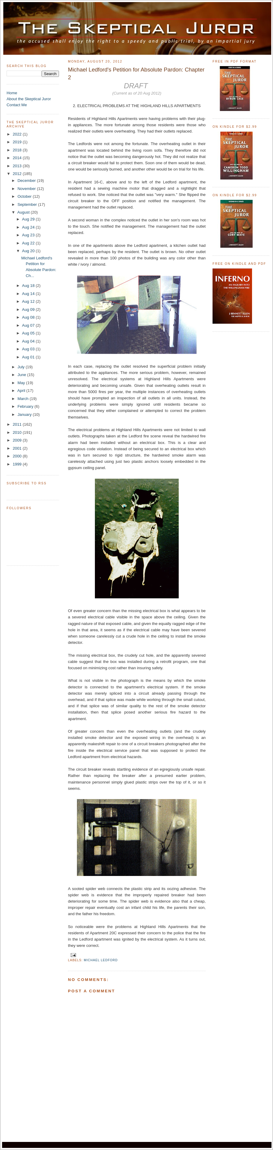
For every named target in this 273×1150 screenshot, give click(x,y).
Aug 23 (29, 235)
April (21, 390)
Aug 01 (29, 357)
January (25, 414)
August (24, 212)
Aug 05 (29, 333)
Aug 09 (29, 309)
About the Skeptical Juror (29, 99)
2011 (17, 424)
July (21, 367)
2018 (17, 150)
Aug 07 (29, 325)
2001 (17, 448)
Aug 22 (29, 243)
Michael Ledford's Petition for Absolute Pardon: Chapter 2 (136, 73)
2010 (17, 432)
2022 (17, 134)
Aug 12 (29, 301)
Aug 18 (29, 285)
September (27, 204)
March (23, 398)
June (22, 374)
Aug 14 (29, 293)
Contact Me (17, 105)
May (21, 383)
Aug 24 (29, 227)
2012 (17, 173)
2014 (17, 158)
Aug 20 (29, 251)
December (27, 180)
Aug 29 (29, 219)
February (25, 406)
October (25, 196)
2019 (17, 142)
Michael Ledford (101, 960)
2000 (17, 456)
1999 (17, 464)
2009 (17, 440)
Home (12, 93)
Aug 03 (29, 349)
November (27, 188)
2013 (17, 166)
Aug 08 (29, 317)
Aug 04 (29, 341)
